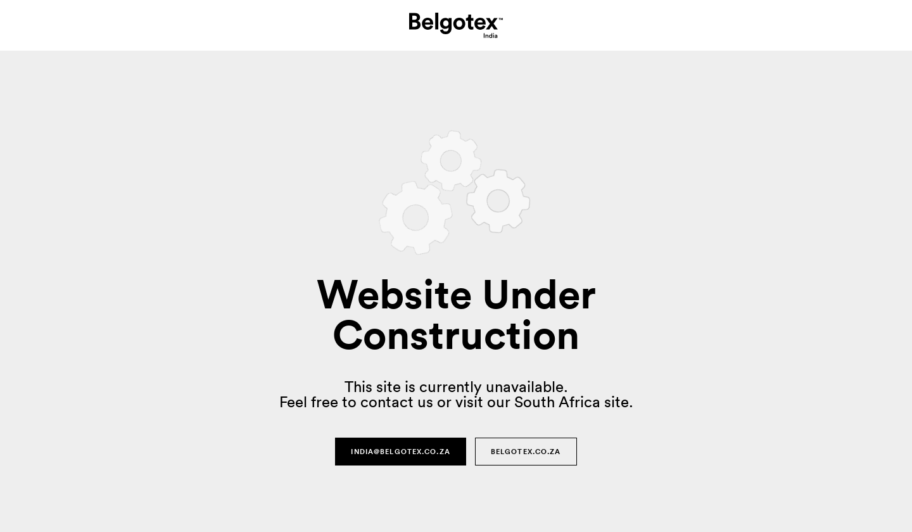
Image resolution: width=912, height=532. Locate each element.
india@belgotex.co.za (400, 451)
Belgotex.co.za (526, 451)
